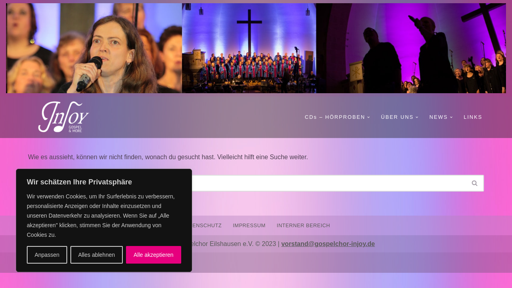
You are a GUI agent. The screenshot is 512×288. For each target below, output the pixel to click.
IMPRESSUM (249, 240)
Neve (35, 277)
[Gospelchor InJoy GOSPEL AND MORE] (68, 117)
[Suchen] (247, 183)
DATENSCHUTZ (202, 240)
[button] (368, 117)
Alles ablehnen (96, 255)
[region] (104, 220)
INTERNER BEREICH (303, 240)
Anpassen (46, 255)
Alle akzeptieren (154, 255)
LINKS (473, 117)
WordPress (108, 277)
